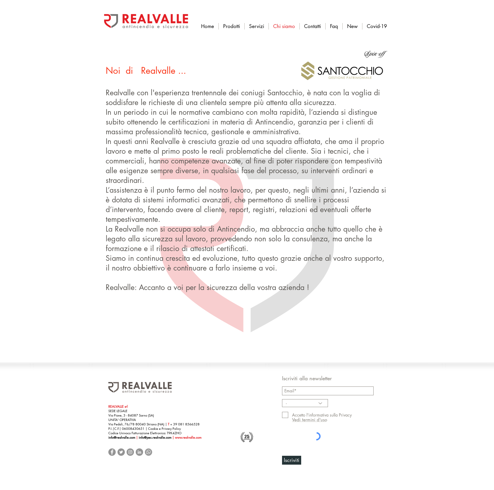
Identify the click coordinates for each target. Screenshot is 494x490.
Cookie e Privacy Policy (164, 428)
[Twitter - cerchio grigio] (121, 452)
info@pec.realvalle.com (155, 437)
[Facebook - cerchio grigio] (112, 452)
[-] (305, 403)
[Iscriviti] (291, 460)
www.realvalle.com (188, 437)
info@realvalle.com (121, 437)
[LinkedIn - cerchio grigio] (139, 452)
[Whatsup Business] (148, 452)
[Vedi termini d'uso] (309, 419)
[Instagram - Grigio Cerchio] (130, 452)
